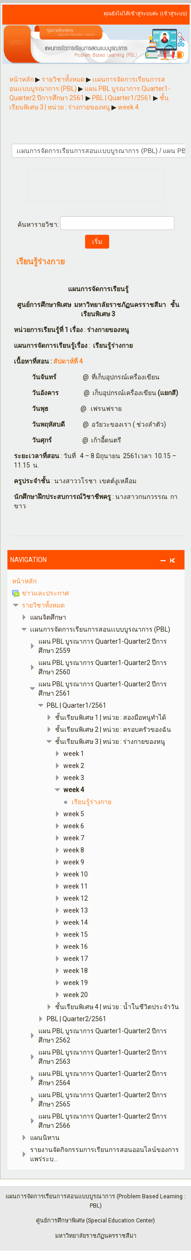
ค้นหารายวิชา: (39, 224)
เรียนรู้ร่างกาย (40, 262)
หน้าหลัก (24, 581)
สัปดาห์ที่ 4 (68, 361)
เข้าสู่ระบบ (173, 14)
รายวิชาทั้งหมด (43, 605)
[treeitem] (95, 581)
